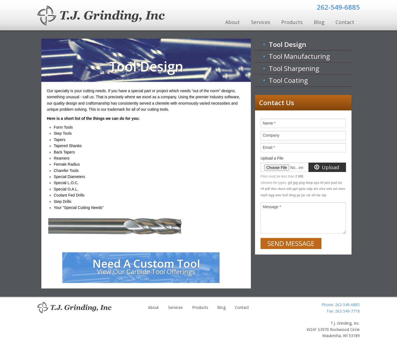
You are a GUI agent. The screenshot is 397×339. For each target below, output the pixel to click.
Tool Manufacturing (299, 56)
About (232, 22)
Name (269, 123)
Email (269, 147)
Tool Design (287, 44)
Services (260, 22)
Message (272, 207)
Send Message (291, 243)
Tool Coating (288, 80)
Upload (326, 167)
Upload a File (272, 158)
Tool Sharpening (294, 68)
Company (271, 135)
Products (292, 22)
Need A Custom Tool (146, 266)
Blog (319, 22)
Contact (345, 22)
